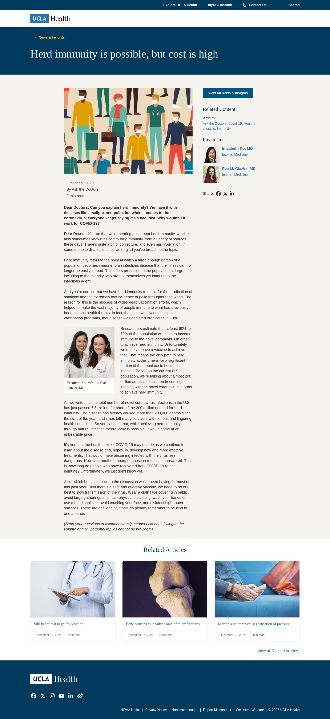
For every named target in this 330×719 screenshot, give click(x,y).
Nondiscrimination (185, 710)
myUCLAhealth (220, 5)
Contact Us (257, 5)
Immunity (224, 128)
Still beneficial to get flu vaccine (58, 624)
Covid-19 (235, 123)
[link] (234, 154)
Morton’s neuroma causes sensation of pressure (254, 624)
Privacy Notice (156, 710)
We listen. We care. (250, 710)
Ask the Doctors (214, 123)
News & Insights (52, 37)
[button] (180, 5)
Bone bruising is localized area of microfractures (163, 624)
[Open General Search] (293, 5)
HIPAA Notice (130, 710)
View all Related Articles (278, 651)
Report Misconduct (217, 710)
